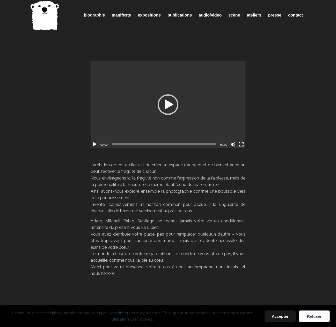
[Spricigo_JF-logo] (45, 15)
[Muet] (233, 144)
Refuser (314, 316)
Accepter (280, 316)
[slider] (164, 144)
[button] (168, 104)
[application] (168, 104)
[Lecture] (94, 144)
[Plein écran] (241, 144)
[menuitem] (94, 15)
